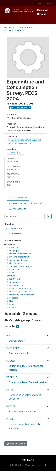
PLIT (9, 335)
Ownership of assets (18, 260)
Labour (12, 304)
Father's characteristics (20, 288)
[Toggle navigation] (8, 20)
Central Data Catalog (21, 27)
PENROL (11, 419)
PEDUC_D (11, 377)
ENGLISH (41, 3)
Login (29, 3)
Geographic (14, 250)
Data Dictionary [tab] (17, 204)
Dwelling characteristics (20, 257)
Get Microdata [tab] (17, 209)
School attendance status (23, 411)
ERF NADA (28, 460)
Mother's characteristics (20, 291)
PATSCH (11, 406)
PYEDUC (11, 389)
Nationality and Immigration (21, 295)
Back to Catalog (16, 443)
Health (12, 301)
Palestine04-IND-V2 (14, 228)
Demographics (16, 285)
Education (13, 298)
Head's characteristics (19, 263)
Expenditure (14, 269)
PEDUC (10, 360)
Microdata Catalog (43, 12)
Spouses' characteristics (20, 266)
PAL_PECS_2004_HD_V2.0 (15, 30)
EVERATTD (12, 348)
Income (12, 272)
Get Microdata (20, 107)
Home (7, 27)
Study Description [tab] (18, 198)
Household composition (20, 254)
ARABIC (50, 3)
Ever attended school (20, 353)
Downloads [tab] (37, 203)
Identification (15, 247)
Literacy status (17, 340)
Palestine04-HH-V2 (14, 233)
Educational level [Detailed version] (28, 382)
